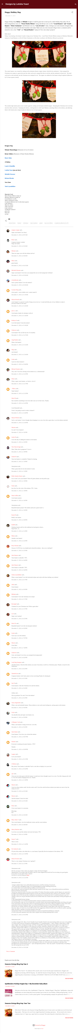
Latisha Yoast (9, 170)
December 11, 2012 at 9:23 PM (19, 698)
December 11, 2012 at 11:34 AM (20, 315)
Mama (13, 536)
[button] (72, 12)
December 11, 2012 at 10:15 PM (20, 759)
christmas (25, 223)
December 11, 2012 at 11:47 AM (20, 335)
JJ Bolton (14, 764)
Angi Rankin (15, 340)
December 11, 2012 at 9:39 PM (19, 717)
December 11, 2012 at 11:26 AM (20, 306)
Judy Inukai (14, 732)
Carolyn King (15, 289)
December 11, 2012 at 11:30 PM (20, 780)
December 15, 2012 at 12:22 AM (20, 877)
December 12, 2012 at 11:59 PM (20, 854)
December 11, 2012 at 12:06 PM (20, 364)
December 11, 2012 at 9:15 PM (19, 678)
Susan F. (14, 839)
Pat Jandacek (15, 849)
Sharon (13, 643)
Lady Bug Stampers (17, 662)
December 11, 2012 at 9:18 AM (19, 246)
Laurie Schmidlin (10, 166)
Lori (13, 613)
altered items (12, 223)
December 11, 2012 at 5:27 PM (19, 609)
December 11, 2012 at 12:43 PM (20, 403)
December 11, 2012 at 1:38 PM (19, 490)
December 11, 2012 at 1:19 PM (19, 471)
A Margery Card (16, 722)
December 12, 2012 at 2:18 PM (19, 834)
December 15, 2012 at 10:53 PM (20, 914)
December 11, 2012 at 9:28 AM (19, 255)
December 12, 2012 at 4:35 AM (19, 791)
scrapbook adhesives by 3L (61, 223)
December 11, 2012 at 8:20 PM (19, 657)
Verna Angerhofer (16, 702)
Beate (13, 239)
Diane (13, 378)
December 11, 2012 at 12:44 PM (20, 413)
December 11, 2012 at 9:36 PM (19, 707)
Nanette (14, 741)
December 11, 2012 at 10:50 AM (20, 275)
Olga (13, 349)
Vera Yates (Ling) (16, 447)
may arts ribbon (49, 223)
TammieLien (15, 673)
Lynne (13, 633)
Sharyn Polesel (15, 417)
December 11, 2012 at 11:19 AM (20, 294)
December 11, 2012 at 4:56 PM (19, 589)
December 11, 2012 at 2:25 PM (19, 550)
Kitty (13, 805)
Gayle (13, 712)
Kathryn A (14, 320)
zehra (13, 584)
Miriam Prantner (16, 369)
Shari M (14, 398)
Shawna (14, 427)
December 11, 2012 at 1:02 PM (19, 432)
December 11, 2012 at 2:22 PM (19, 540)
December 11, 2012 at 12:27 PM (20, 383)
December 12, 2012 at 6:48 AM (19, 824)
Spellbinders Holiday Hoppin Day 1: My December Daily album (26, 984)
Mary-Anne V (15, 819)
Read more (69, 978)
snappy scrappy (15, 230)
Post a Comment (11, 951)
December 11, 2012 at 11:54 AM (20, 354)
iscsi (28, 875)
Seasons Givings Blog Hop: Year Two (17, 1003)
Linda (13, 359)
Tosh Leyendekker (10, 186)
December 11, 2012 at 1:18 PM (19, 461)
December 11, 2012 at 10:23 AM (20, 265)
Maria (13, 260)
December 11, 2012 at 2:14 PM (19, 531)
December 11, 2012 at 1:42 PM (19, 500)
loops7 (42, 1028)
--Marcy (14, 388)
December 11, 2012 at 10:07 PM (20, 736)
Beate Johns (8, 158)
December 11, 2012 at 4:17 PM (19, 579)
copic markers (33, 223)
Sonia (13, 485)
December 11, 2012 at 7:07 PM (19, 638)
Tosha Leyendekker (17, 574)
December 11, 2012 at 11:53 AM (20, 344)
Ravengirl (14, 604)
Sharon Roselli (15, 299)
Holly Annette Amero (17, 476)
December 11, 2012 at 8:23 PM (19, 668)
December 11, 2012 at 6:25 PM (19, 618)
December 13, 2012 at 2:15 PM (19, 863)
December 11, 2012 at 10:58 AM (20, 285)
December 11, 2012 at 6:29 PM (19, 628)
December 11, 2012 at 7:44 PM (19, 647)
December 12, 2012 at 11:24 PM (20, 844)
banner (19, 223)
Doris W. (14, 623)
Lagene (13, 754)
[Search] (76, 4)
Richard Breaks (9, 178)
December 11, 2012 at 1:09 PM (19, 451)
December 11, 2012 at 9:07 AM (19, 235)
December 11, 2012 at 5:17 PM (19, 599)
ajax (13, 773)
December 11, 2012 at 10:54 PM (20, 769)
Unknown (14, 330)
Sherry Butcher (15, 829)
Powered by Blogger (39, 1025)
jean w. (13, 310)
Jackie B (14, 437)
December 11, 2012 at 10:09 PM (20, 749)
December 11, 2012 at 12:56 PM (20, 422)
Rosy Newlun (15, 545)
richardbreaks (15, 280)
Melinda (14, 594)
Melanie (14, 251)
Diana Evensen (15, 858)
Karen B (14, 515)
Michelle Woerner (10, 174)
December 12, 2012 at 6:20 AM (19, 815)
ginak (41, 223)
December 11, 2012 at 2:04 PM (19, 520)
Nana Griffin (15, 495)
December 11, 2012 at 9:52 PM (19, 727)
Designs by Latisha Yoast (17, 4)
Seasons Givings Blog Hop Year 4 (16, 964)
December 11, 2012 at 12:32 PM (20, 393)
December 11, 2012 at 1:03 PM (19, 442)
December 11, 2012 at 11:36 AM (20, 325)
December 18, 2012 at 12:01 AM (20, 947)
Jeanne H (14, 456)
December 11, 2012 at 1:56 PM (19, 510)
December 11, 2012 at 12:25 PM (20, 374)
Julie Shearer (15, 555)
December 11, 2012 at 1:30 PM (19, 481)
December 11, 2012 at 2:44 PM (19, 560)
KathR (13, 524)
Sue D (13, 683)
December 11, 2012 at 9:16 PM (19, 688)
